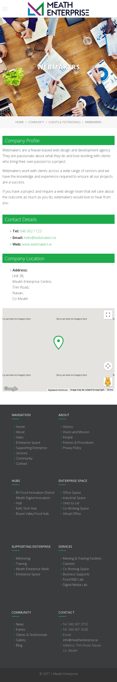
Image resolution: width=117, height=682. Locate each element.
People (68, 437)
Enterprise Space (28, 442)
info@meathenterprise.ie (80, 640)
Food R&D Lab (73, 579)
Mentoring (23, 558)
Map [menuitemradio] (12, 314)
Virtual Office (72, 513)
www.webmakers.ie (37, 244)
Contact (21, 463)
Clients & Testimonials (64, 122)
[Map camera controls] (108, 366)
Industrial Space (74, 498)
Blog (19, 645)
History (68, 427)
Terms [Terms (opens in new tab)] (110, 390)
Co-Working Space (76, 508)
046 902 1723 (31, 231)
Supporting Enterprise (31, 448)
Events (20, 629)
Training (21, 564)
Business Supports (76, 574)
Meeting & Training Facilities (82, 558)
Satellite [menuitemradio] (32, 314)
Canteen (69, 564)
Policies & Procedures (78, 442)
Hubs (20, 437)
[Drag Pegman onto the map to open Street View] (108, 381)
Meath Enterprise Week (32, 569)
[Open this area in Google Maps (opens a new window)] (11, 388)
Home (19, 122)
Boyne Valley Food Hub (32, 513)
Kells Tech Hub (26, 508)
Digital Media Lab (75, 585)
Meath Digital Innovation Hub (33, 500)
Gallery (21, 640)
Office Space (72, 492)
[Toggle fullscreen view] (108, 314)
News (20, 624)
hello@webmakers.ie (40, 237)
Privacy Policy (72, 448)
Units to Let (71, 503)
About (20, 432)
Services (21, 453)
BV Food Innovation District (35, 492)
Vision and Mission (76, 432)
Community (36, 122)
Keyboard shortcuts (58, 389)
